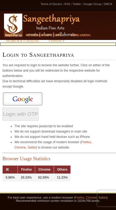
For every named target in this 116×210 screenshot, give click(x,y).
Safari (32, 147)
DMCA (108, 4)
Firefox (86, 142)
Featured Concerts (43, 35)
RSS (67, 4)
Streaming (81, 35)
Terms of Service (51, 4)
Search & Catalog (22, 41)
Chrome (20, 147)
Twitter (77, 4)
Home (11, 35)
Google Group (92, 4)
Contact (56, 41)
